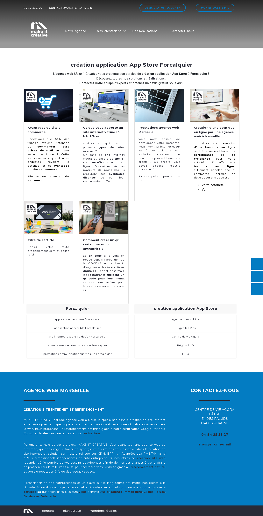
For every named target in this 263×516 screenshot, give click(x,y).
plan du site (72, 510)
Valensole (48, 496)
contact (48, 510)
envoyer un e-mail (214, 444)
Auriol (104, 492)
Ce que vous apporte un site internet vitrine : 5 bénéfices (103, 132)
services (30, 492)
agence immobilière (185, 319)
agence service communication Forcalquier (77, 345)
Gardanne (32, 496)
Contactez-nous (182, 31)
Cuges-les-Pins (185, 328)
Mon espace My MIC (215, 7)
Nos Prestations (109, 31)
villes (83, 492)
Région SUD (185, 345)
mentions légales (103, 510)
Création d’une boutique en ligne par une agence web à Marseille (214, 132)
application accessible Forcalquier (77, 328)
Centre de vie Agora (185, 336)
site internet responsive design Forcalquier (77, 336)
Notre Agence (75, 31)
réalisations (91, 433)
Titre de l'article (41, 240)
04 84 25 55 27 (33, 7)
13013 (185, 353)
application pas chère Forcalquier (78, 319)
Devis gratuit (163, 7)
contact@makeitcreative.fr (70, 7)
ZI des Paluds (154, 492)
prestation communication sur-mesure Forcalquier (77, 353)
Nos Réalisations (145, 31)
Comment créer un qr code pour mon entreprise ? (101, 244)
